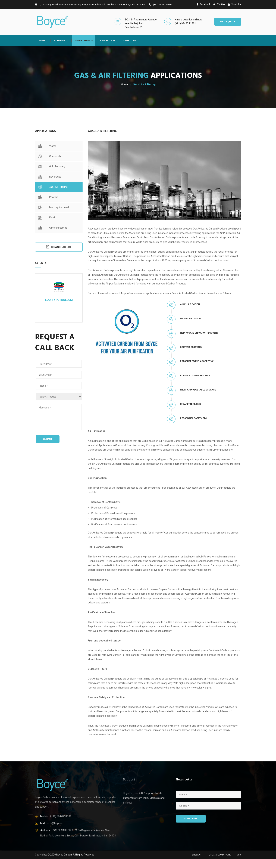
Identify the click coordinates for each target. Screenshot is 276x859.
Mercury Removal (53, 207)
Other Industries (52, 228)
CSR (239, 855)
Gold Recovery (51, 167)
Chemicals (49, 156)
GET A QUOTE (227, 21)
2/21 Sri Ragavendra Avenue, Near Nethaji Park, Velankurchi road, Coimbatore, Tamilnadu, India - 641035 (90, 4)
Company (59, 40)
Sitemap (196, 855)
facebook (204, 4)
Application (82, 40)
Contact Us (129, 40)
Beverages (49, 177)
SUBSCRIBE (190, 818)
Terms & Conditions (219, 855)
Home (42, 40)
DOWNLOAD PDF (58, 247)
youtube (234, 4)
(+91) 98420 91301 (160, 4)
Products (106, 40)
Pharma (48, 197)
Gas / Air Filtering (53, 187)
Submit (47, 439)
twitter (219, 4)
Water (47, 146)
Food (46, 218)
